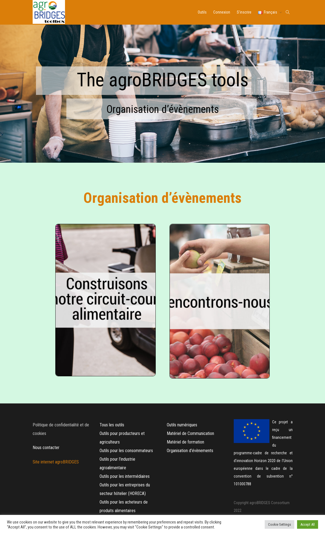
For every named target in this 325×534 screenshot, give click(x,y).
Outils (202, 12)
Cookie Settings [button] (279, 524)
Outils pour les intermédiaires (125, 476)
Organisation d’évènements (190, 450)
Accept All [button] (307, 524)
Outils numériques (182, 424)
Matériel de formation (185, 442)
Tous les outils (112, 424)
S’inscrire (244, 12)
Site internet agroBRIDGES (56, 462)
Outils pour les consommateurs (126, 450)
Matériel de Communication (191, 433)
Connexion (221, 12)
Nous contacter (46, 447)
